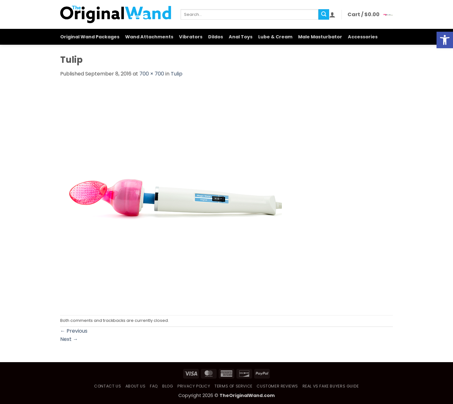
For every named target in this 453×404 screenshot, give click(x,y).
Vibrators (190, 37)
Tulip (176, 73)
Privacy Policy (193, 386)
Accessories (363, 37)
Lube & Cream (275, 37)
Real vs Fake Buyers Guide (331, 386)
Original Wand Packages (89, 37)
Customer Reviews (277, 386)
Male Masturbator (320, 37)
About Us (135, 386)
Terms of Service (233, 386)
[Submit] (323, 14)
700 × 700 (151, 73)
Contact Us (107, 386)
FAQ (154, 386)
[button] (332, 15)
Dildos (215, 37)
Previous (73, 331)
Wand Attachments (149, 37)
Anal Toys (240, 37)
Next (69, 339)
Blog (167, 386)
